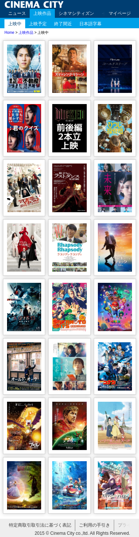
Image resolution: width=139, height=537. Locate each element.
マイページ (120, 13)
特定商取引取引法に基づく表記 (40, 525)
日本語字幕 (90, 23)
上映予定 (38, 23)
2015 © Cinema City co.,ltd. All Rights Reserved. (82, 533)
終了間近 (63, 23)
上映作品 (42, 13)
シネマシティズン (76, 13)
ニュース (17, 13)
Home (9, 32)
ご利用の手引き (94, 525)
